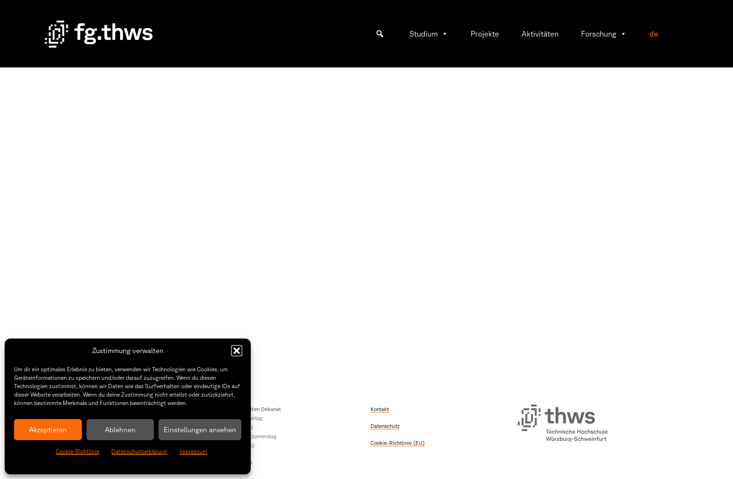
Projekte (485, 33)
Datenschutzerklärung (139, 451)
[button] (236, 350)
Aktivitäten (540, 33)
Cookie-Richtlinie (77, 451)
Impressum (193, 451)
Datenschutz (384, 426)
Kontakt (379, 409)
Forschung (604, 33)
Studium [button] (428, 33)
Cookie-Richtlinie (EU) (397, 443)
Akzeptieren (48, 430)
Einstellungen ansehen (200, 430)
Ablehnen (120, 430)
